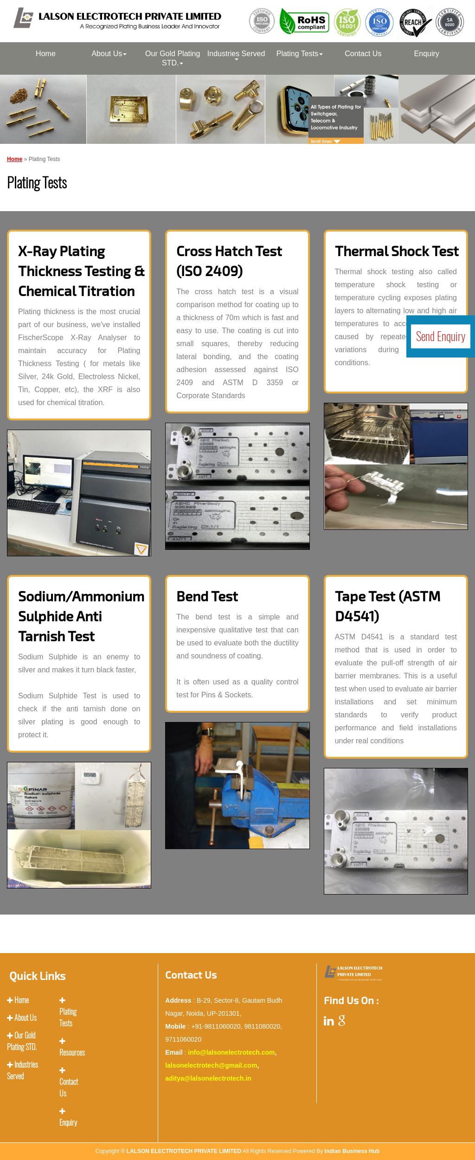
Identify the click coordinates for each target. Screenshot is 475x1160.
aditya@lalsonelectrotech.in (208, 1078)
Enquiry (426, 54)
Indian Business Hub (352, 1151)
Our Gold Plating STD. (172, 58)
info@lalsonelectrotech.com (231, 1052)
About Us (109, 54)
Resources (72, 1052)
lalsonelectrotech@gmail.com (211, 1065)
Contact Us (363, 54)
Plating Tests (299, 54)
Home (46, 54)
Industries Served (236, 55)
